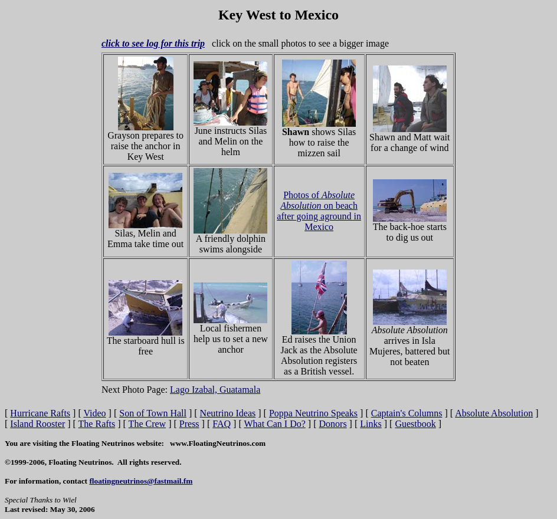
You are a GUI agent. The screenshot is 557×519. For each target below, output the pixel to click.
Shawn (295, 132)
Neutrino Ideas (228, 413)
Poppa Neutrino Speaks (313, 413)
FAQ (221, 424)
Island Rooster (37, 424)
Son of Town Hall (152, 413)
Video (94, 413)
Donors (333, 424)
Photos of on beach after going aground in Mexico (319, 211)
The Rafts (97, 424)
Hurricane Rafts (40, 413)
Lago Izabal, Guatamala (215, 390)
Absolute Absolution (494, 413)
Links (370, 424)
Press (189, 424)
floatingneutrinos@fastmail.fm (140, 481)
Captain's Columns (407, 413)
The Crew (147, 424)
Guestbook (415, 424)
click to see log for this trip (153, 43)
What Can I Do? (274, 424)
